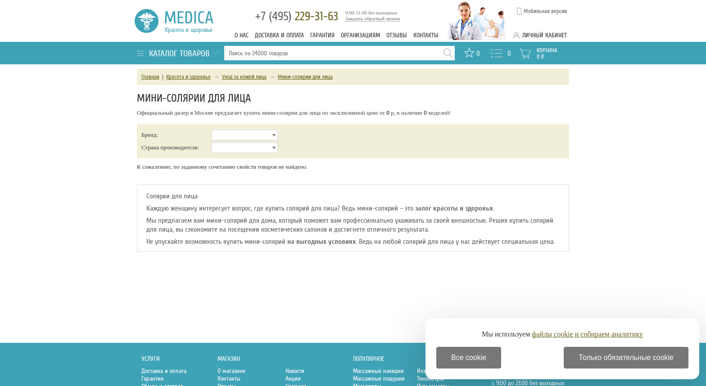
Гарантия (322, 35)
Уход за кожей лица (244, 77)
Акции (293, 378)
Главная (150, 77)
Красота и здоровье (188, 77)
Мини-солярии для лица (305, 77)
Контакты (426, 35)
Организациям (360, 35)
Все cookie (468, 357)
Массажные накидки (378, 371)
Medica (194, 21)
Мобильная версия (545, 11)
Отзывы (396, 35)
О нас (242, 35)
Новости (294, 371)
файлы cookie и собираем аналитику (587, 334)
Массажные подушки (379, 378)
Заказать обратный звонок (372, 18)
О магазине (231, 371)
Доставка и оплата (279, 35)
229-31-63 (296, 16)
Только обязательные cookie (626, 357)
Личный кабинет (544, 35)
